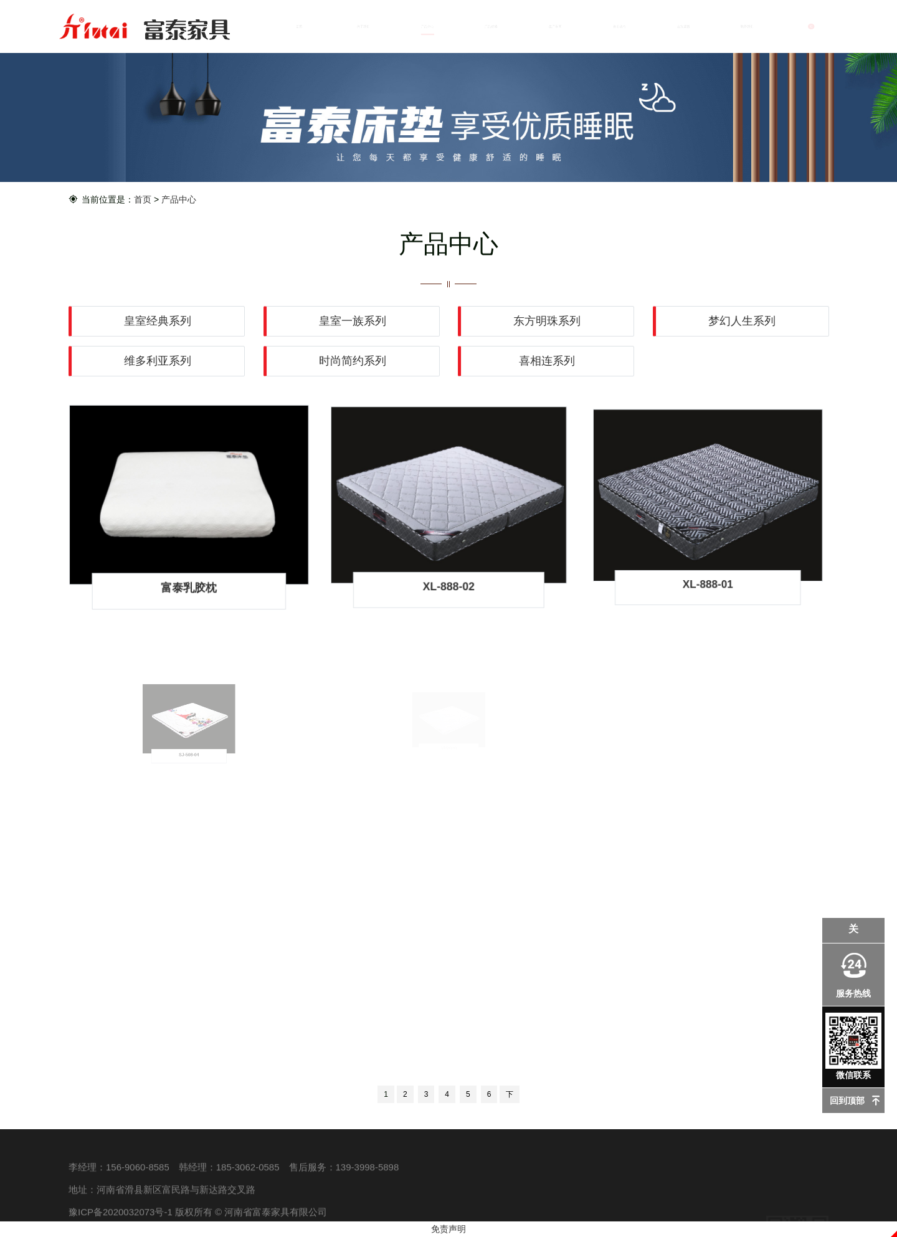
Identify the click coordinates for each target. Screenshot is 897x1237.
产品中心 (427, 26)
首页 (299, 26)
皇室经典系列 (158, 321)
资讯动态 (619, 26)
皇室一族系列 (352, 321)
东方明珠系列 (547, 321)
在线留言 (683, 26)
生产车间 (555, 26)
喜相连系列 (547, 360)
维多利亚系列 (158, 360)
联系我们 (747, 26)
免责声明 (448, 1229)
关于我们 (363, 26)
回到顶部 (847, 1101)
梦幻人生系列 (741, 321)
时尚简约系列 (352, 360)
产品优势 (491, 26)
